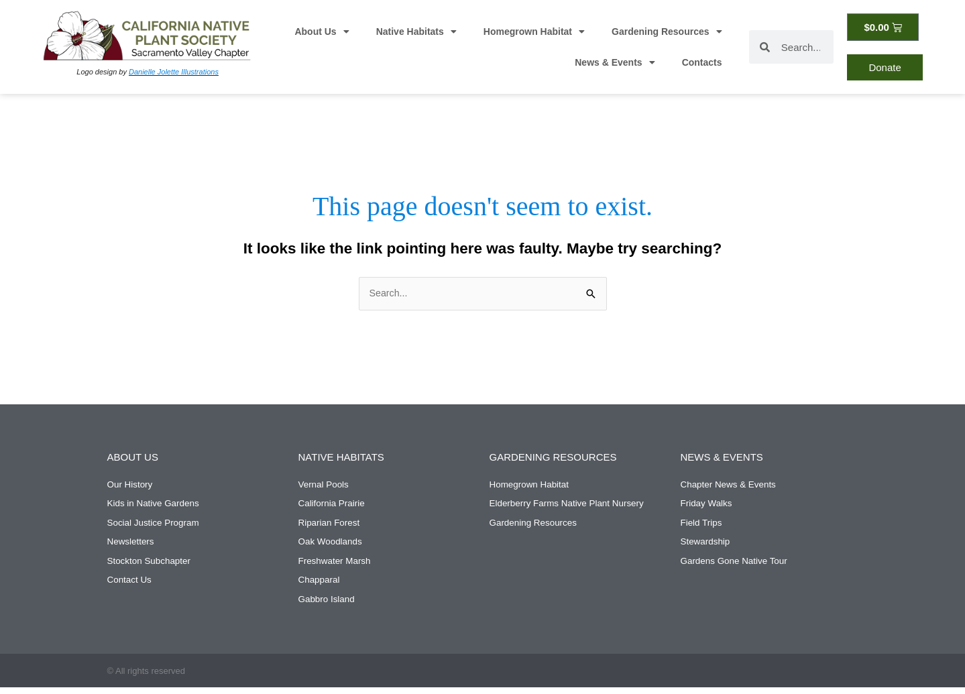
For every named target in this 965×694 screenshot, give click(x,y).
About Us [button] (321, 31)
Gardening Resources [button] (667, 31)
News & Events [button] (615, 62)
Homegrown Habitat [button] (534, 31)
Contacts (702, 62)
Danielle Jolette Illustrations (174, 72)
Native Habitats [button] (416, 31)
